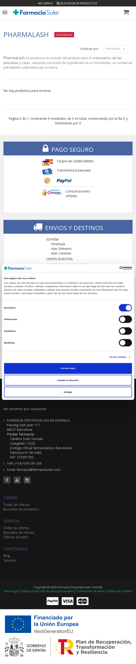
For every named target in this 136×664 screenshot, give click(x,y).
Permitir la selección (68, 380)
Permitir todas (68, 368)
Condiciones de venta (90, 591)
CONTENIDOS (15, 548)
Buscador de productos (77, 3)
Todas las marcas (16, 504)
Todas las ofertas (16, 528)
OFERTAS (11, 521)
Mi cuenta (45, 3)
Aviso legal (11, 591)
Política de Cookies (119, 591)
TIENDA (10, 497)
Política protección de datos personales (47, 591)
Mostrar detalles (118, 357)
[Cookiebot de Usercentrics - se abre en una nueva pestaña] (112, 268)
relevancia (115, 49)
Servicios (9, 560)
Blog (6, 555)
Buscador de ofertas (18, 532)
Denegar (68, 392)
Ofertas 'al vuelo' (15, 537)
